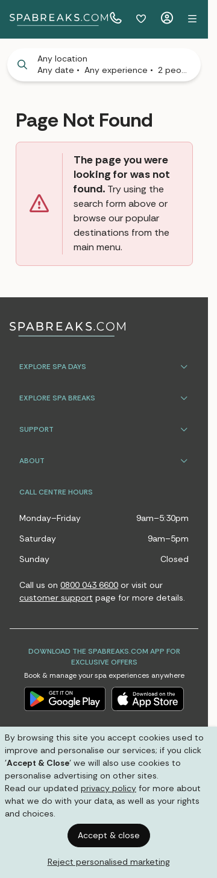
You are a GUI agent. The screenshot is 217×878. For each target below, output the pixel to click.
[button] (192, 19)
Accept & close (109, 835)
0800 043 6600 (89, 585)
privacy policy (108, 788)
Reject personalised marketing (109, 861)
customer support (56, 597)
